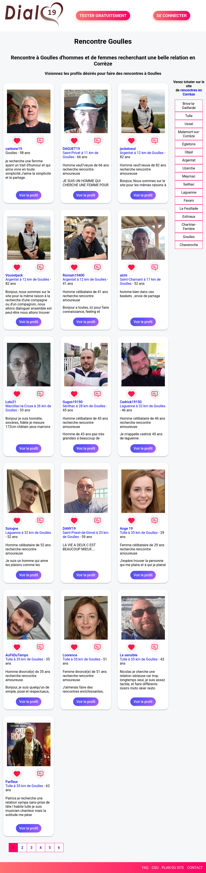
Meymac (188, 176)
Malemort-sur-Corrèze (189, 134)
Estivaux (188, 216)
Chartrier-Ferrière (189, 227)
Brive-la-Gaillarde (189, 106)
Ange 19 (126, 528)
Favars (189, 200)
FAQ (145, 868)
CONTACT (195, 868)
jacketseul (128, 149)
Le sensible (128, 655)
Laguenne (188, 192)
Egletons (189, 144)
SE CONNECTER (172, 15)
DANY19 (69, 528)
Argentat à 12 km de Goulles (142, 153)
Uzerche (189, 168)
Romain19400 (73, 275)
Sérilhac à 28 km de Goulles (84, 406)
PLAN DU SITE (173, 868)
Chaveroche (189, 245)
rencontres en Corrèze (191, 92)
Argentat (188, 160)
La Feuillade (188, 208)
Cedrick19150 (131, 402)
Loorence (70, 655)
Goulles (188, 237)
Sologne (11, 528)
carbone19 (13, 149)
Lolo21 (10, 402)
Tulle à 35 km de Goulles (138, 533)
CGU (155, 868)
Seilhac (188, 184)
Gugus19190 (72, 402)
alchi (123, 275)
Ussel (188, 124)
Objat (189, 152)
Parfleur (11, 782)
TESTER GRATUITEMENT (103, 15)
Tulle (189, 116)
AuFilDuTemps (16, 655)
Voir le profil (28, 195)
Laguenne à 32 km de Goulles (142, 406)
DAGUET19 (71, 149)
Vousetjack (14, 275)
